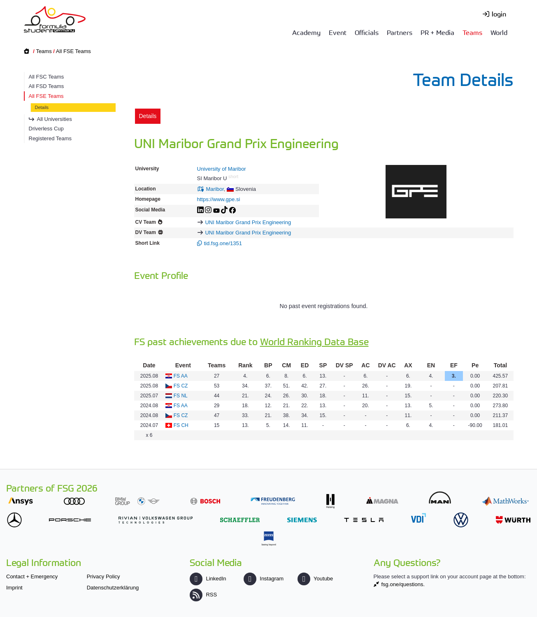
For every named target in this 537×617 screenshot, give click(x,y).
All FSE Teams (73, 51)
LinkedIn (208, 578)
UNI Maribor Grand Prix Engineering (248, 222)
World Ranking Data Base (314, 341)
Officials (367, 32)
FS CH (181, 425)
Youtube (315, 578)
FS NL (181, 396)
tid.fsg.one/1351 (223, 243)
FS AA (181, 376)
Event (337, 32)
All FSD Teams (46, 86)
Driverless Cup (46, 128)
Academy (306, 32)
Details (42, 107)
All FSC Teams (46, 77)
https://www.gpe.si (218, 199)
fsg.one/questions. (403, 584)
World (499, 32)
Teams (472, 32)
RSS (203, 594)
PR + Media (437, 32)
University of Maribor (221, 169)
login (499, 13)
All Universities (54, 119)
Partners (399, 32)
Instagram (264, 578)
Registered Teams (50, 138)
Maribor (215, 189)
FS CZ (181, 386)
